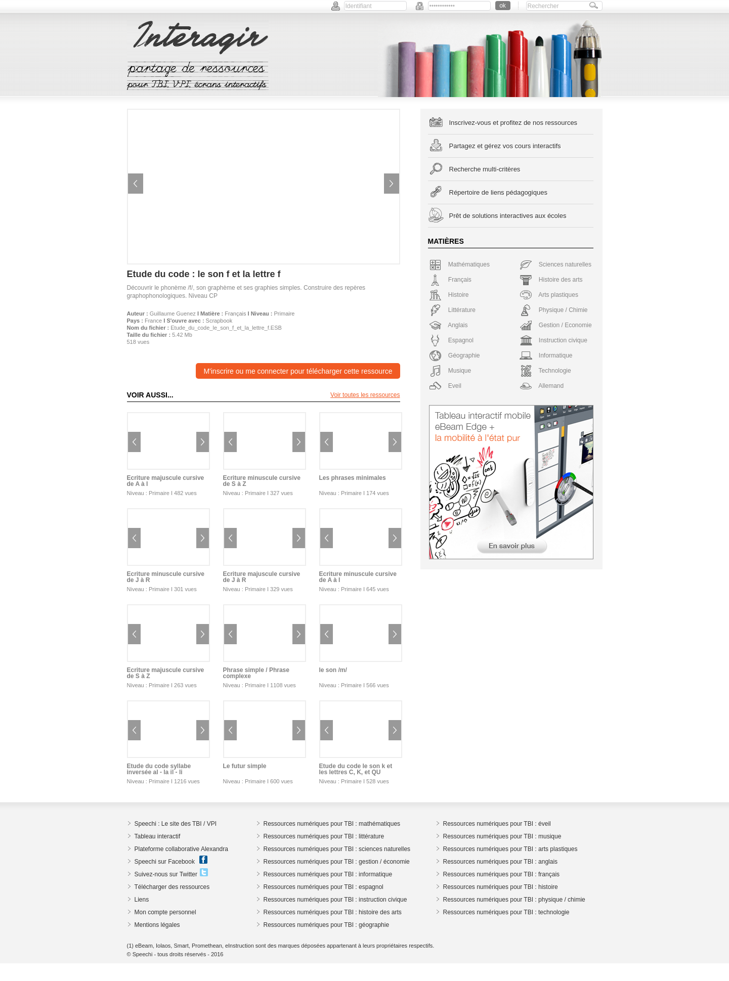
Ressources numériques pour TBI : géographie (327, 924)
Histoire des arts (551, 279)
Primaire (284, 313)
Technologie (545, 370)
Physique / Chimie (554, 310)
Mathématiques (459, 264)
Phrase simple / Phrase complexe (256, 673)
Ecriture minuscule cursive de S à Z (262, 480)
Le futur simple (245, 766)
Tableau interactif (158, 836)
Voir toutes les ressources (365, 394)
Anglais (448, 325)
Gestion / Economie (556, 325)
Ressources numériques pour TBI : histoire (500, 886)
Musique (450, 370)
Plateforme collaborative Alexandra (181, 849)
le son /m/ (333, 670)
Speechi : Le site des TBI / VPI (176, 823)
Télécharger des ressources (172, 886)
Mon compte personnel (165, 912)
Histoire (449, 294)
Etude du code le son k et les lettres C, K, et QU (356, 769)
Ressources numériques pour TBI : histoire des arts (333, 912)
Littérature (452, 310)
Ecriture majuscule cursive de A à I (165, 480)
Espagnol (451, 340)
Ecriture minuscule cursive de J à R (165, 577)
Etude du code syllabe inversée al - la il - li (159, 769)
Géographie (454, 355)
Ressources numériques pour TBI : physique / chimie (514, 899)
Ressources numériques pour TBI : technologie (506, 912)
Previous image (135, 183)
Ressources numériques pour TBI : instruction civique (335, 899)
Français (235, 313)
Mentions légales (157, 924)
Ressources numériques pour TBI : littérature (324, 836)
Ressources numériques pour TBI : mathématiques (332, 823)
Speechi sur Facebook (165, 861)
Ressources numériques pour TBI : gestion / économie (337, 861)
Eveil (445, 385)
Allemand (542, 385)
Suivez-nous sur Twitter (166, 874)
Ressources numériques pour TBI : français (501, 874)
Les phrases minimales (352, 477)
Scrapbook (219, 321)
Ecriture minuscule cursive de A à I (358, 577)
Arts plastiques (549, 294)
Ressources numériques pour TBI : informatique (328, 874)
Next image (391, 183)
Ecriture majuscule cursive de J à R (262, 577)
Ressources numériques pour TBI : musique (502, 836)
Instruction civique (553, 340)
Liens (142, 899)
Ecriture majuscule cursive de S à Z (165, 673)
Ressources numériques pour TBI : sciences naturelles (337, 849)
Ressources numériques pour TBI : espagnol (323, 886)
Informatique (546, 355)
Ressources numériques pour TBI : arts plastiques (510, 849)
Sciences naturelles (555, 264)
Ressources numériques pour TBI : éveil (497, 823)
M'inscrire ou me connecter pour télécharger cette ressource (297, 371)
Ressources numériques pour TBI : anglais (500, 861)
